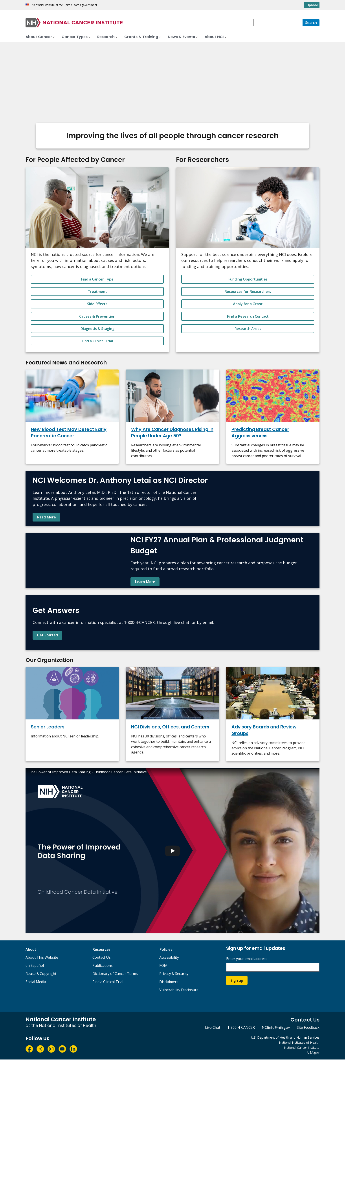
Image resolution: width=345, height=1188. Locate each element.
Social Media (36, 1110)
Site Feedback (308, 1155)
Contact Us (101, 1085)
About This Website (42, 1085)
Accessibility (169, 1085)
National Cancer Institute (301, 1176)
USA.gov (313, 1181)
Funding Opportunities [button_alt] (248, 279)
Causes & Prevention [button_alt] (97, 316)
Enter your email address (246, 1087)
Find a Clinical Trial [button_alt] (97, 341)
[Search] (311, 22)
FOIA (163, 1094)
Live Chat (212, 1155)
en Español (35, 1094)
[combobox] (278, 22)
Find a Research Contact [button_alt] (248, 316)
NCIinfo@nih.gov (276, 1155)
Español (312, 5)
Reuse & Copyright (41, 1102)
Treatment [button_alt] (97, 291)
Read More (46, 538)
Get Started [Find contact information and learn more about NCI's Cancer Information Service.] (47, 742)
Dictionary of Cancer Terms (115, 1102)
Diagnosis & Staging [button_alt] (97, 328)
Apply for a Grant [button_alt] (248, 303)
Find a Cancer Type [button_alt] (97, 279)
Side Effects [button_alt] (97, 303)
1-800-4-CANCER (241, 1155)
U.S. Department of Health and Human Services (285, 1166)
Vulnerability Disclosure (178, 1118)
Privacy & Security (173, 1102)
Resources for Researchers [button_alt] (247, 291)
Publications (102, 1094)
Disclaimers (168, 1110)
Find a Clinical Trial (107, 1110)
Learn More (145, 645)
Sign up (237, 1108)
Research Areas (247, 328)
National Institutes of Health (299, 1171)
